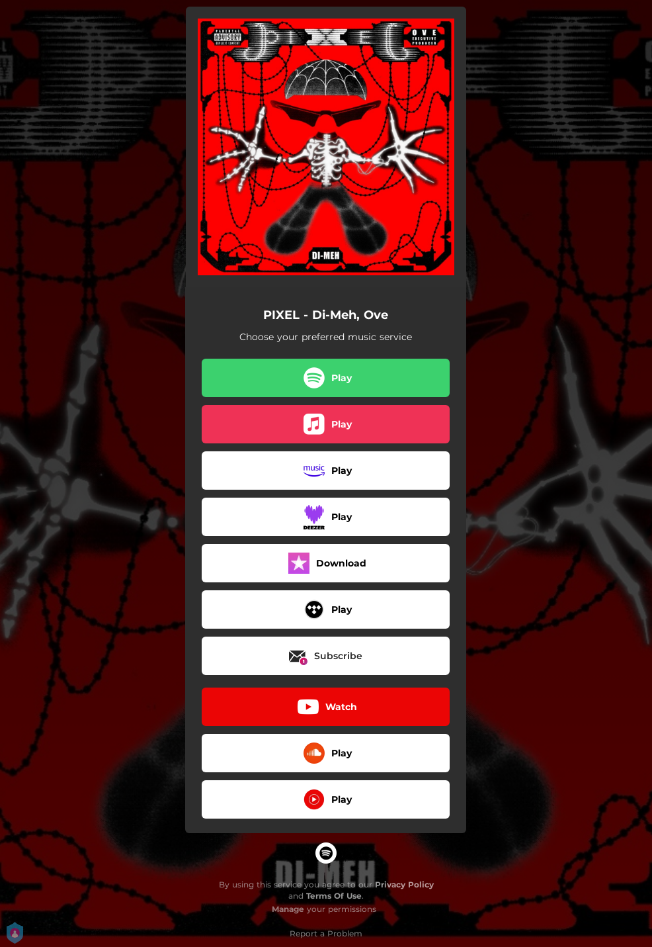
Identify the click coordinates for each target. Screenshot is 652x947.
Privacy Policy (404, 884)
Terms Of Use (334, 896)
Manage (288, 909)
